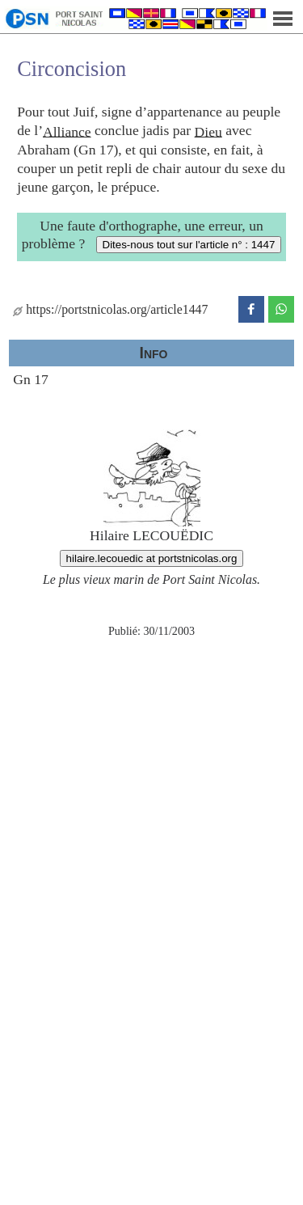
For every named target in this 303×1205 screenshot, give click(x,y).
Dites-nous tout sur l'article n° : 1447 (189, 245)
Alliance (67, 131)
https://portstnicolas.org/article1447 (110, 309)
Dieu (208, 131)
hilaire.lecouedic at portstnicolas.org (152, 558)
